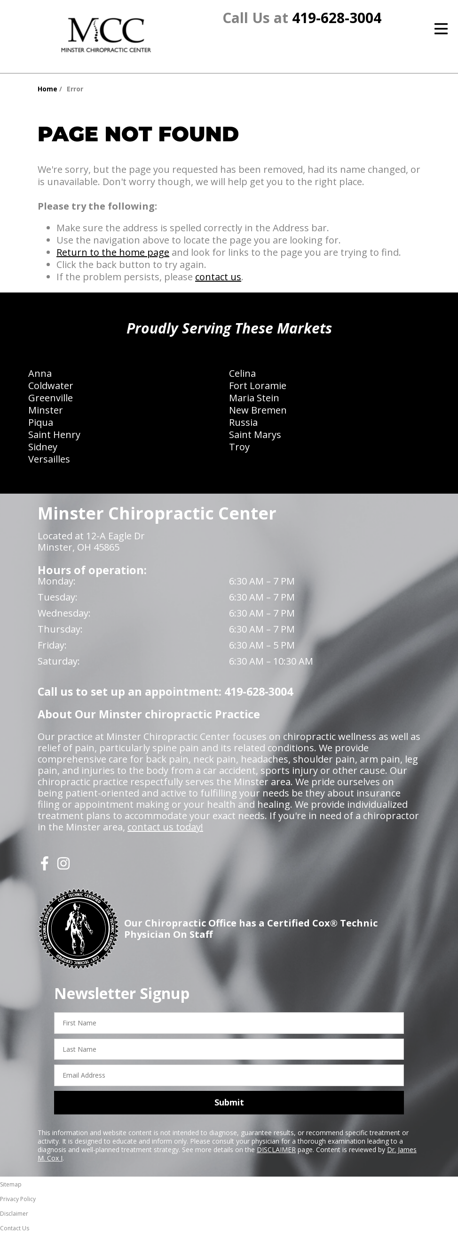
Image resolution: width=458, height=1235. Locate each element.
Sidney (42, 446)
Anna (40, 373)
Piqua (40, 422)
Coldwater (50, 385)
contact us (218, 276)
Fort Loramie (257, 385)
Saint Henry (54, 434)
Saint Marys (255, 434)
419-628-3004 (336, 17)
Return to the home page (112, 252)
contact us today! (165, 827)
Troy (239, 446)
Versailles (49, 459)
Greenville (50, 397)
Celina (242, 373)
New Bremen (258, 410)
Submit (229, 1102)
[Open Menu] (441, 28)
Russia (243, 422)
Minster (45, 410)
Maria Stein (254, 397)
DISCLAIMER (276, 1149)
